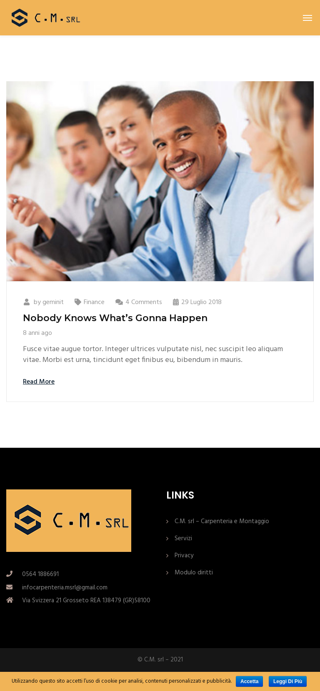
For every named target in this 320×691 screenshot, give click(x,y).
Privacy (184, 556)
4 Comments (143, 302)
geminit (53, 302)
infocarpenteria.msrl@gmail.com (65, 588)
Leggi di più (287, 681)
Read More (39, 382)
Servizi (183, 539)
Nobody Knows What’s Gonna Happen (115, 318)
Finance (94, 302)
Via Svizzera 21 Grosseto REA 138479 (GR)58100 (86, 601)
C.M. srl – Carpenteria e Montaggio (222, 521)
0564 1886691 (40, 574)
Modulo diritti (194, 573)
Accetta (249, 681)
